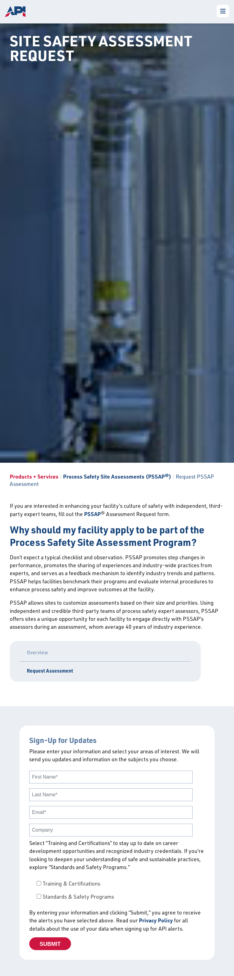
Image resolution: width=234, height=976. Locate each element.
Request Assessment (50, 670)
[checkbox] (117, 890)
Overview (37, 652)
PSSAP (92, 514)
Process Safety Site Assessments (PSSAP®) (117, 476)
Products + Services (34, 476)
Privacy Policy (156, 920)
